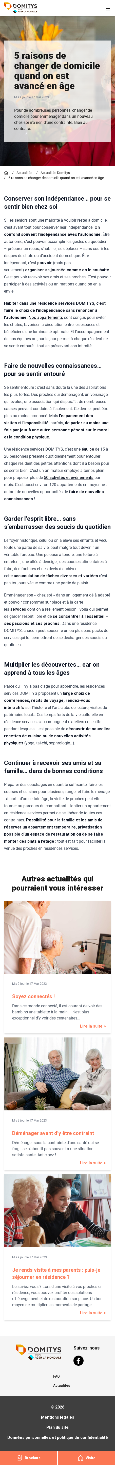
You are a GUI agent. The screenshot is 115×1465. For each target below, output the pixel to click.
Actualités (24, 173)
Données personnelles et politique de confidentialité (57, 1437)
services (18, 609)
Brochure (29, 1458)
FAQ (56, 1376)
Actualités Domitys (55, 173)
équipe (88, 449)
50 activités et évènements (68, 477)
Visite (86, 1458)
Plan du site (57, 1427)
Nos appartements (46, 317)
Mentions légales (57, 1417)
